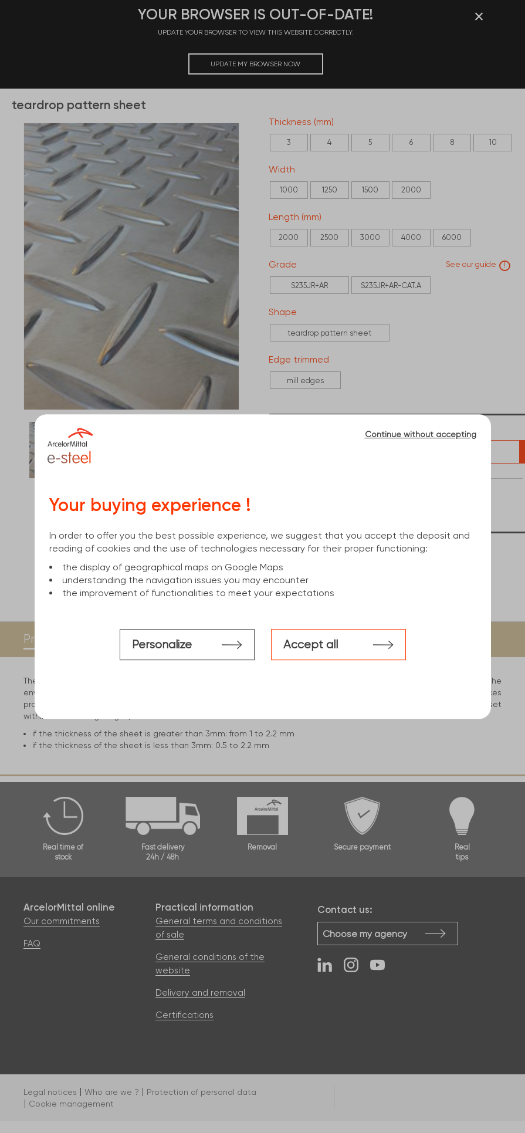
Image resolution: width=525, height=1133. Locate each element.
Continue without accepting (420, 434)
